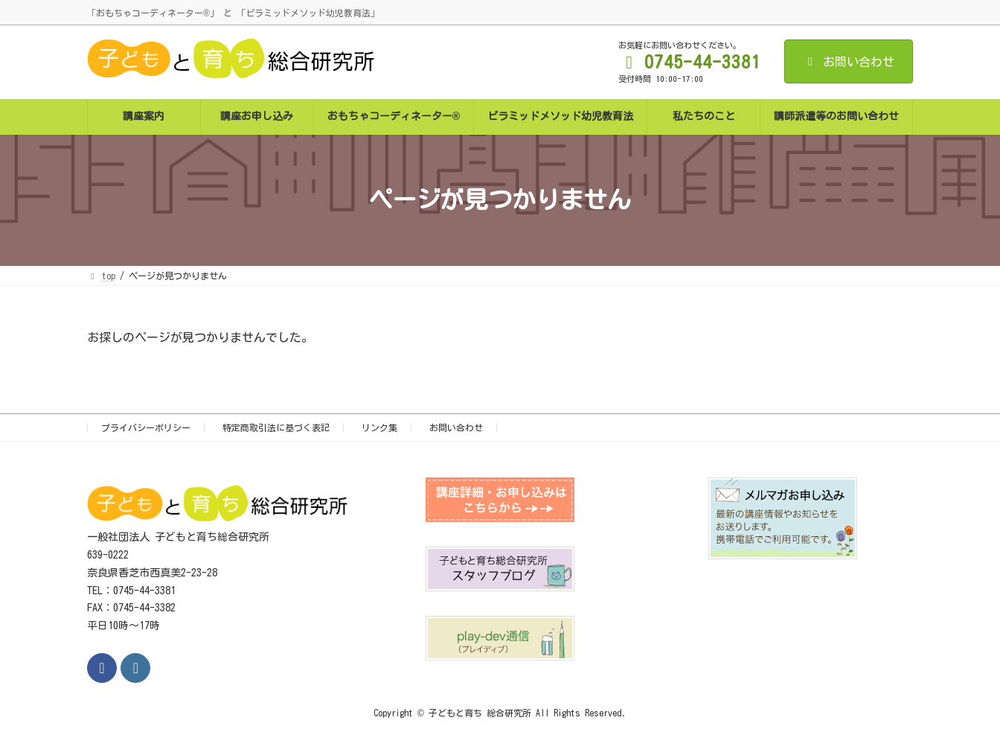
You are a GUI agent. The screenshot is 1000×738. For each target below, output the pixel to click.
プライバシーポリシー (145, 427)
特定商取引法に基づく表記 (276, 427)
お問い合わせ (848, 62)
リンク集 (379, 427)
